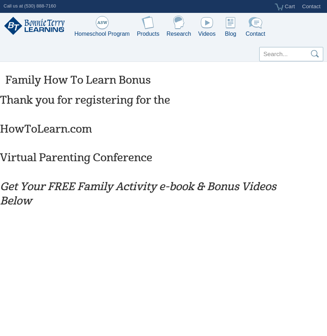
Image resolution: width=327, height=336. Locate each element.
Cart (285, 7)
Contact (311, 6)
